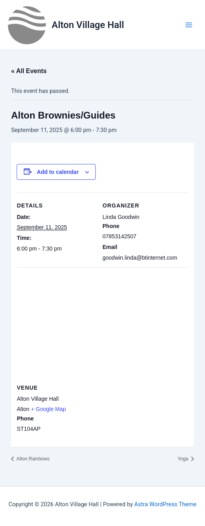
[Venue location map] (102, 324)
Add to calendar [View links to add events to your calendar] (58, 172)
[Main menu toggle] (188, 25)
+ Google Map (48, 409)
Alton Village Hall (88, 24)
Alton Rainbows (32, 459)
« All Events (29, 71)
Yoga (184, 459)
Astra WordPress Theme (165, 504)
